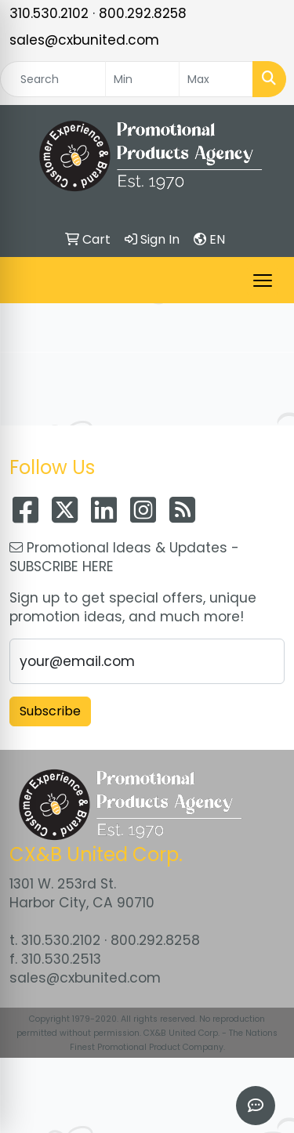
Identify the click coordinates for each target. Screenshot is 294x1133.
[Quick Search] (53, 79)
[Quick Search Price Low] (142, 79)
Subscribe (50, 711)
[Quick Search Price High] (216, 79)
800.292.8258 (143, 13)
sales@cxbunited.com (84, 40)
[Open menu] (262, 280)
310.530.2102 (49, 13)
